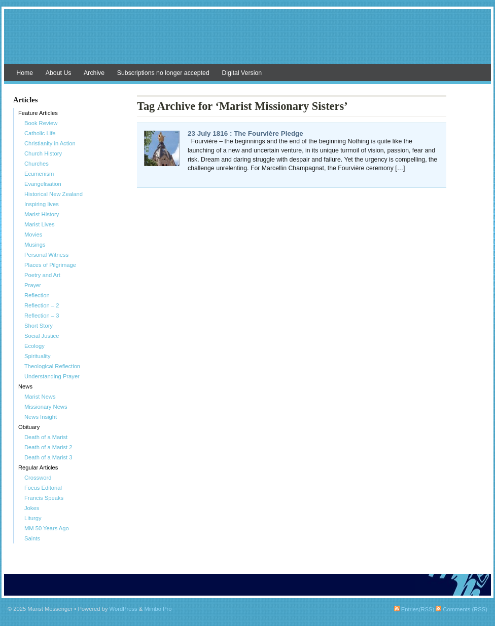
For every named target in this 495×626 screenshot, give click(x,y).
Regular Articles (38, 467)
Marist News (40, 397)
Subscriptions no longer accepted (163, 72)
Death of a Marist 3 (48, 457)
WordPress (123, 609)
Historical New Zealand (53, 194)
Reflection (37, 295)
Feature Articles (38, 113)
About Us (59, 72)
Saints (32, 538)
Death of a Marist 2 (48, 447)
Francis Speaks (43, 498)
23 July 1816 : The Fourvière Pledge (245, 133)
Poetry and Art (42, 275)
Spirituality (37, 356)
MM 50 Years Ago (46, 528)
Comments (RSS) (461, 609)
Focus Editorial (43, 488)
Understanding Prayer (52, 376)
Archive (94, 72)
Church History (43, 153)
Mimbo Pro (157, 609)
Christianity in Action (50, 143)
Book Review (40, 123)
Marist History (41, 214)
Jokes (31, 508)
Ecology (34, 346)
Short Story (38, 326)
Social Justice (41, 336)
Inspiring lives (41, 204)
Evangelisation (42, 184)
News (25, 386)
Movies (33, 234)
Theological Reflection (52, 366)
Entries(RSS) (414, 609)
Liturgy (33, 518)
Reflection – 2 (41, 305)
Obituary (29, 427)
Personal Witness (46, 255)
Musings (35, 245)
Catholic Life (40, 133)
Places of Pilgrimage (50, 265)
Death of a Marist (45, 437)
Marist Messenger (247, 41)
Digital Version (242, 72)
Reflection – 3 (41, 315)
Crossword (37, 478)
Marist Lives (39, 224)
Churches (36, 164)
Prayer (32, 285)
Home (24, 72)
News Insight (40, 417)
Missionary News (45, 407)
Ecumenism (39, 174)
